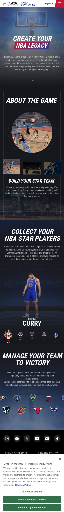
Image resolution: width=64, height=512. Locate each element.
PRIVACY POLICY (48, 453)
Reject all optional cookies (32, 499)
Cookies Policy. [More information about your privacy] (23, 485)
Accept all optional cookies (32, 507)
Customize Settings (32, 491)
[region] (32, 483)
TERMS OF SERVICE (16, 453)
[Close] (60, 459)
